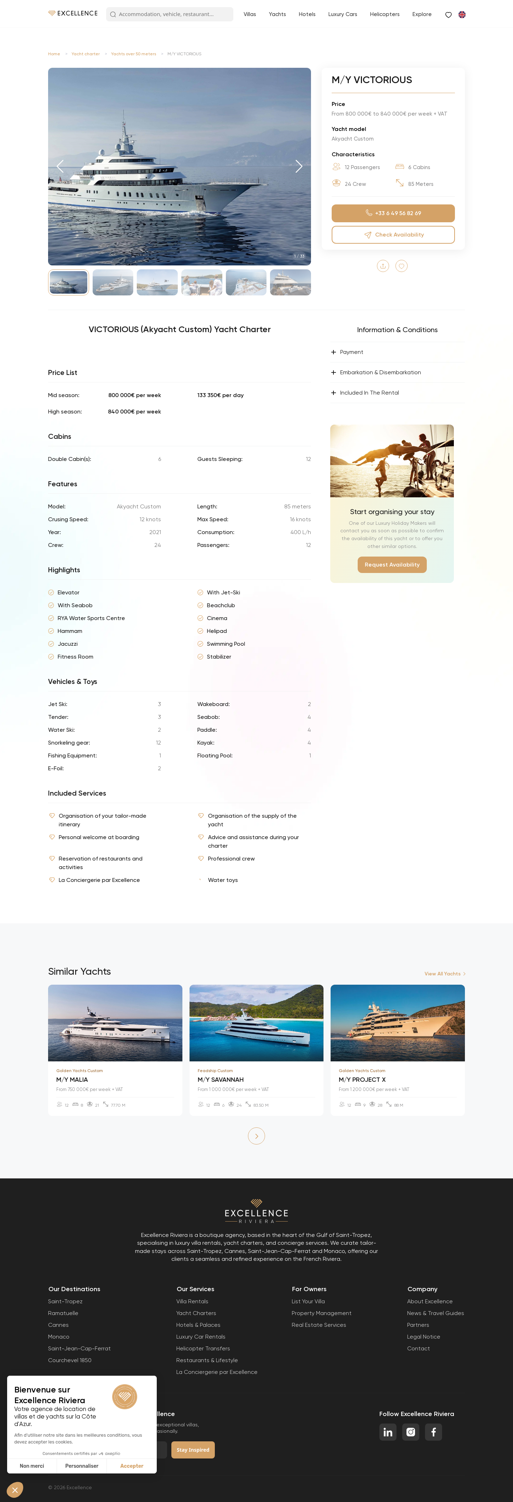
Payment (347, 352)
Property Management (322, 1313)
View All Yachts (443, 974)
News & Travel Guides (435, 1313)
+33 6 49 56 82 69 (393, 213)
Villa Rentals (192, 1301)
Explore (422, 14)
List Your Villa (308, 1301)
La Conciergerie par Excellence (217, 1372)
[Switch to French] (461, 14)
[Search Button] (113, 14)
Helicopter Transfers (203, 1348)
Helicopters (385, 14)
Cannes (58, 1324)
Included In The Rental (365, 393)
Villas (250, 14)
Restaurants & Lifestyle (207, 1360)
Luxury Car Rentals (201, 1336)
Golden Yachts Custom (79, 1070)
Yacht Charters (196, 1313)
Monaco (58, 1336)
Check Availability (393, 235)
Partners (418, 1324)
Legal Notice (423, 1336)
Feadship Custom (215, 1070)
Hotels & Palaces (198, 1324)
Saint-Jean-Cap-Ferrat (79, 1348)
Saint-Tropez (65, 1301)
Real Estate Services (319, 1324)
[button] (60, 166)
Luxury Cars (342, 14)
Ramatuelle (63, 1313)
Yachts (277, 14)
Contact (418, 1348)
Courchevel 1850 (70, 1360)
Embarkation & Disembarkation (376, 372)
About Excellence (430, 1301)
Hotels (307, 14)
